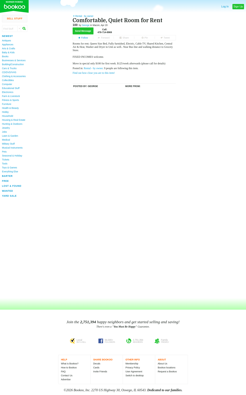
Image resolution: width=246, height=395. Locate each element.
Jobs (4, 132)
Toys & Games (9, 167)
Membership (132, 363)
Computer (7, 84)
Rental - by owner (93, 68)
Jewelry (6, 128)
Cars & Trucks (9, 68)
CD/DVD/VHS (9, 72)
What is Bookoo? (70, 363)
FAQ (63, 371)
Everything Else (10, 171)
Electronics (7, 92)
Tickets (5, 159)
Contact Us (66, 375)
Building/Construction (13, 64)
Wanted (7, 191)
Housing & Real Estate (13, 120)
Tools (4, 163)
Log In (225, 6)
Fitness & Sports (10, 100)
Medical (6, 139)
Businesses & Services (13, 60)
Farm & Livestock (11, 96)
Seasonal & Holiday (12, 155)
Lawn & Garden (10, 135)
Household (7, 116)
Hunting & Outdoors (12, 124)
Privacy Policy (133, 367)
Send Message (83, 31)
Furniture (6, 104)
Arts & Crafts (8, 48)
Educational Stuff (11, 88)
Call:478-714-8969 (104, 31)
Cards (96, 367)
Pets (4, 151)
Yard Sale (9, 196)
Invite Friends (100, 371)
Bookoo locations (167, 367)
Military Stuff (8, 143)
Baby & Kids (8, 52)
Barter (7, 176)
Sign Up (238, 6)
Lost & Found (11, 186)
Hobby (5, 112)
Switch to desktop (135, 375)
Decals (96, 363)
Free (5, 181)
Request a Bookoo (167, 371)
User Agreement (134, 371)
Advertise (66, 379)
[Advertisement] (13, 248)
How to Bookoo (69, 367)
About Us (162, 363)
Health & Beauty (10, 108)
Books (5, 56)
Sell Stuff (14, 18)
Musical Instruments (12, 147)
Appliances (7, 44)
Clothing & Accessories (14, 76)
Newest (7, 36)
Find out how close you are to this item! (94, 72)
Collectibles (8, 80)
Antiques (6, 40)
